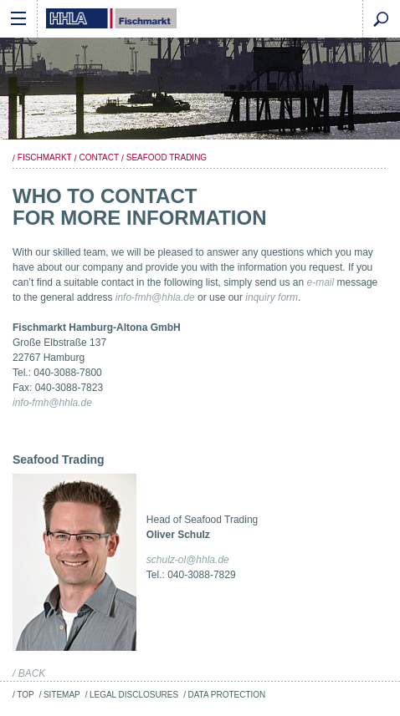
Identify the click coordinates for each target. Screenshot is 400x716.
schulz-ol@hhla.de (187, 560)
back (32, 673)
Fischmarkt (45, 157)
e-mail (321, 282)
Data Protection (226, 694)
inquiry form (271, 297)
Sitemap (62, 694)
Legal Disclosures (134, 694)
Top (25, 694)
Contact (99, 157)
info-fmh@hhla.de (155, 297)
